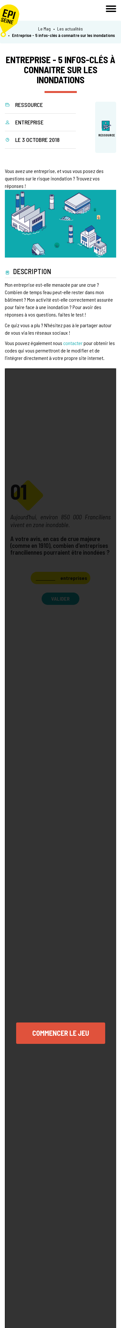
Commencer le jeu (60, 1033)
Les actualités (70, 28)
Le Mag (44, 28)
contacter (73, 343)
